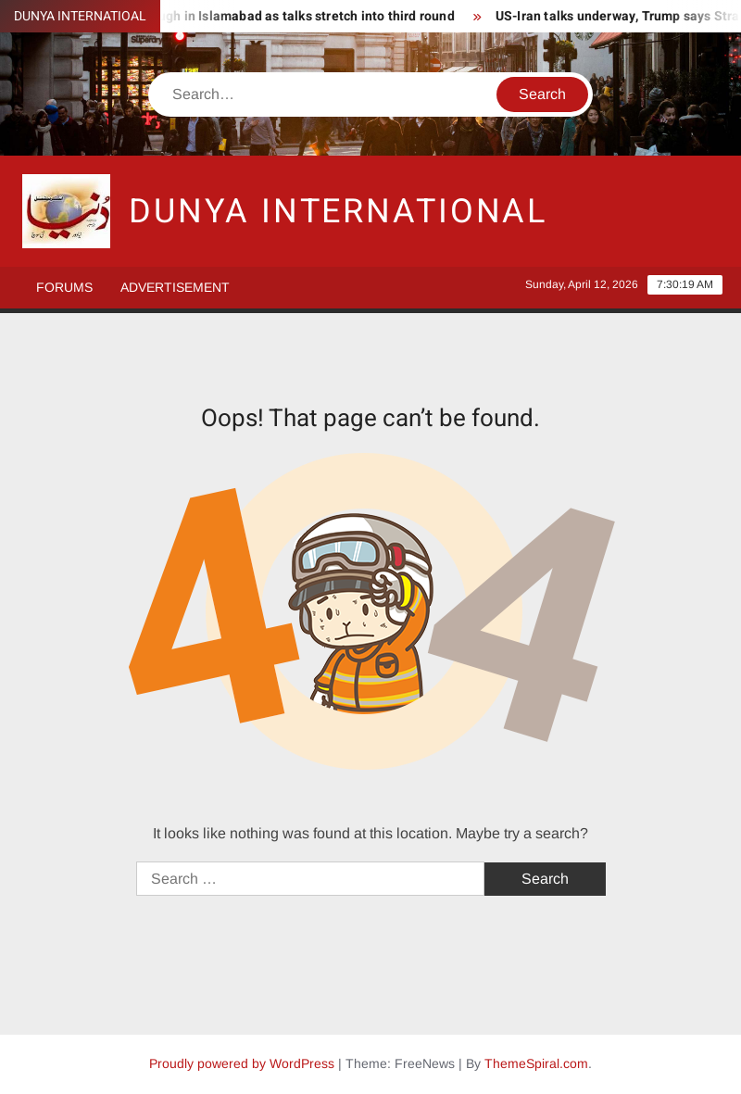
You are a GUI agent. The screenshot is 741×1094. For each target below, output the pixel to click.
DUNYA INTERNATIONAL (338, 211)
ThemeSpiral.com (536, 1063)
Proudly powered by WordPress (241, 1063)
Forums (64, 287)
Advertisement (175, 287)
